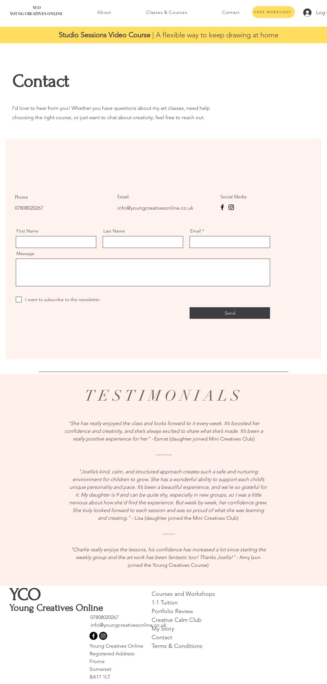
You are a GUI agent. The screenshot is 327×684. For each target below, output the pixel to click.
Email (195, 231)
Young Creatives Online (117, 646)
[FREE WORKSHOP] (273, 12)
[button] (104, 12)
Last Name (114, 231)
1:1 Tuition (165, 602)
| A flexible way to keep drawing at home (168, 35)
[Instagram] (231, 207)
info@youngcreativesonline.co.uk (155, 208)
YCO (25, 594)
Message (25, 253)
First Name (27, 231)
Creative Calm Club (176, 619)
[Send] (230, 313)
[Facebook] (222, 207)
